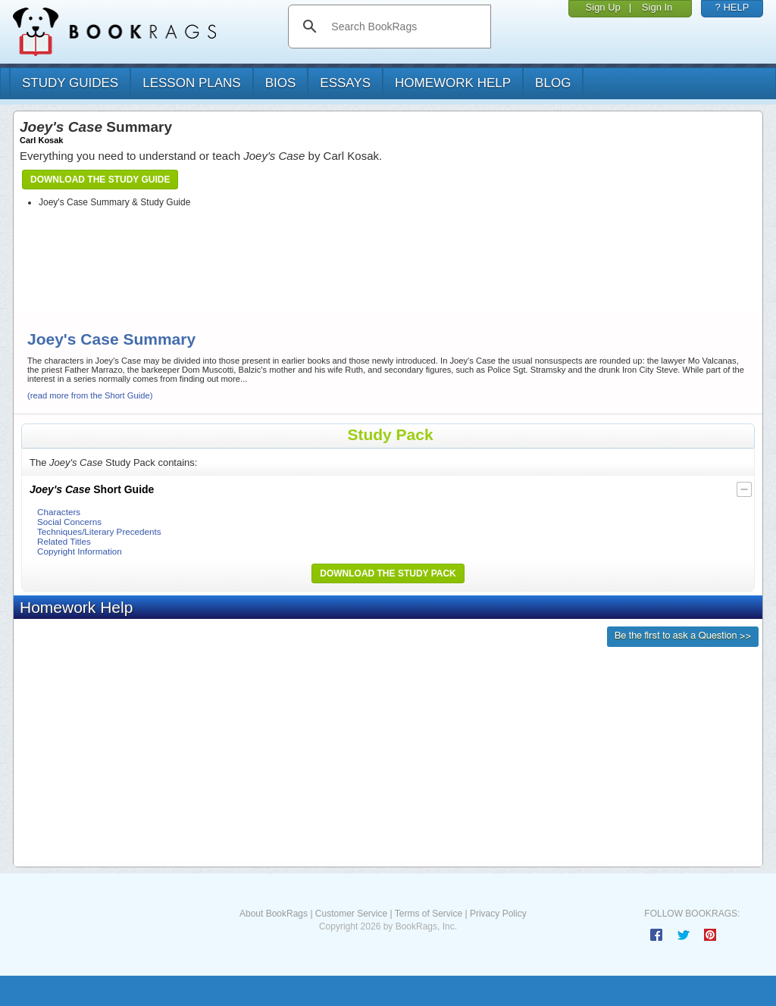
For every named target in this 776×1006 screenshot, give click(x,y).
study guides (70, 83)
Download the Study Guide (100, 179)
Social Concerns (69, 521)
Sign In (657, 7)
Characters (58, 512)
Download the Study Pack (388, 573)
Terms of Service (428, 913)
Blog (553, 83)
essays (345, 83)
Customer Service (351, 913)
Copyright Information (79, 551)
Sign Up (603, 7)
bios (280, 83)
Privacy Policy (498, 913)
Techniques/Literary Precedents (99, 531)
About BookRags (273, 913)
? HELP (732, 7)
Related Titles (64, 541)
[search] (405, 26)
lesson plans (191, 83)
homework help (453, 83)
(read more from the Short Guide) (89, 395)
